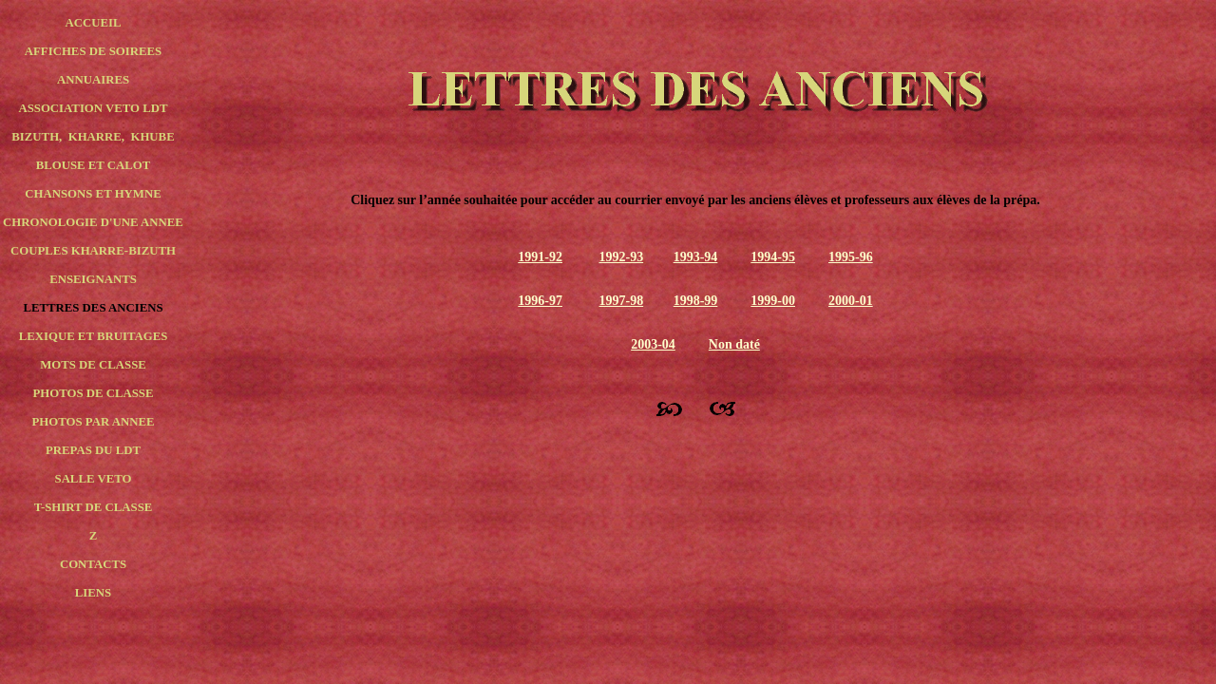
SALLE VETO (93, 478)
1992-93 (620, 257)
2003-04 (653, 344)
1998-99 (696, 301)
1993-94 (696, 257)
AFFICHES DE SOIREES (93, 51)
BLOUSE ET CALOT (93, 165)
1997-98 (620, 301)
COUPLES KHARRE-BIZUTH (93, 250)
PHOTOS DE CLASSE (92, 393)
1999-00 (772, 301)
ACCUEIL (93, 22)
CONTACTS (93, 564)
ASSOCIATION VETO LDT (92, 108)
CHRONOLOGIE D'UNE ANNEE (93, 222)
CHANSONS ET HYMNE (93, 193)
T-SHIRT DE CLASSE (93, 507)
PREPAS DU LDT (93, 450)
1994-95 (772, 257)
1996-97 (540, 301)
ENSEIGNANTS (93, 279)
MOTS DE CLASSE (93, 364)
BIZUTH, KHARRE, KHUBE (92, 136)
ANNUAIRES (93, 79)
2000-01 (850, 301)
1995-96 (850, 257)
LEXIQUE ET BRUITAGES (93, 336)
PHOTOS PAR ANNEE (93, 421)
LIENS (93, 592)
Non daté (734, 344)
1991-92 (540, 257)
